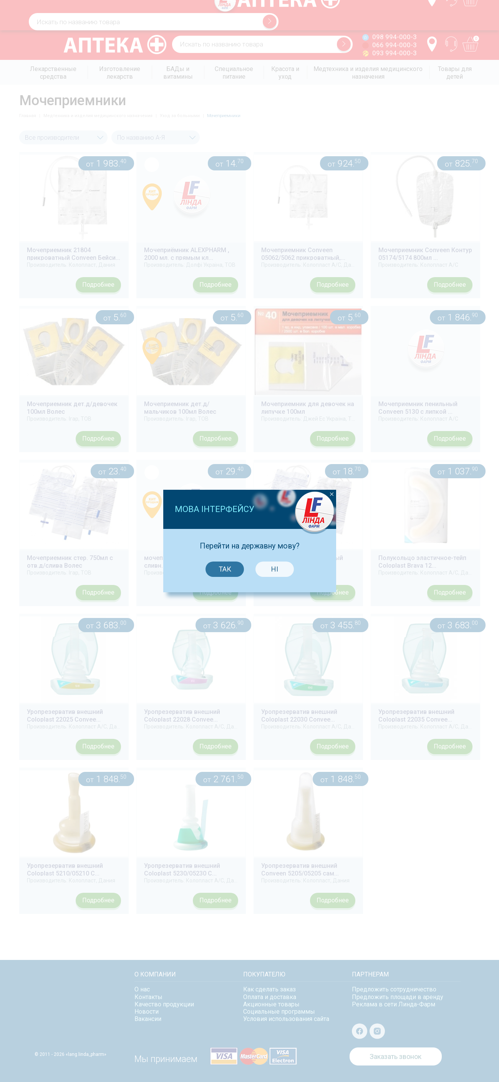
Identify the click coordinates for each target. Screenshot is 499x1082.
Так (223, 524)
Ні (273, 524)
